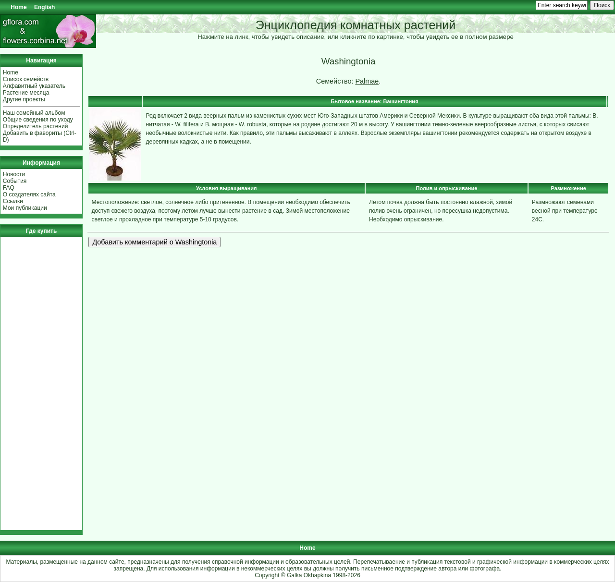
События (15, 181)
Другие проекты (24, 99)
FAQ (8, 187)
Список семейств (26, 79)
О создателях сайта (29, 194)
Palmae (367, 81)
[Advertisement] (32, 384)
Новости (14, 174)
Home (18, 7)
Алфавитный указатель (34, 86)
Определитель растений (35, 126)
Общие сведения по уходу (38, 119)
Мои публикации (25, 208)
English (44, 7)
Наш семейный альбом (34, 112)
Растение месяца (26, 92)
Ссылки (13, 201)
